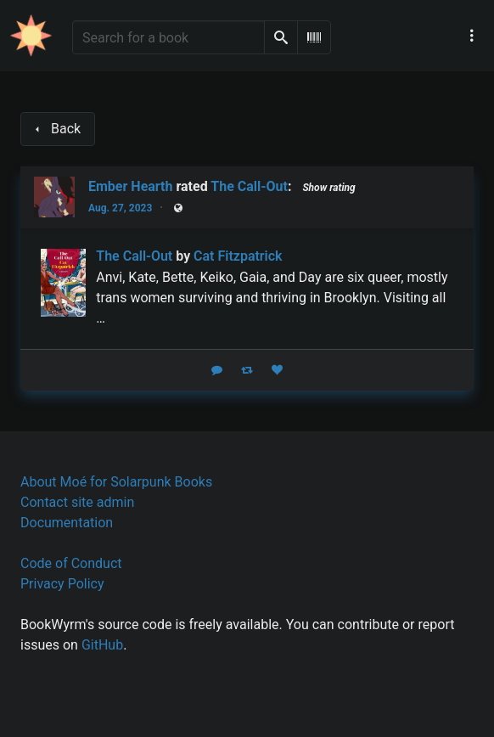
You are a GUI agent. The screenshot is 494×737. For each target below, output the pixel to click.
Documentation (66, 523)
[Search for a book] (168, 37)
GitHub (102, 645)
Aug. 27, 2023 (120, 208)
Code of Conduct (71, 563)
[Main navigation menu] (472, 36)
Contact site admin (77, 502)
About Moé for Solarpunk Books (116, 482)
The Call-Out (249, 186)
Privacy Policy (62, 584)
